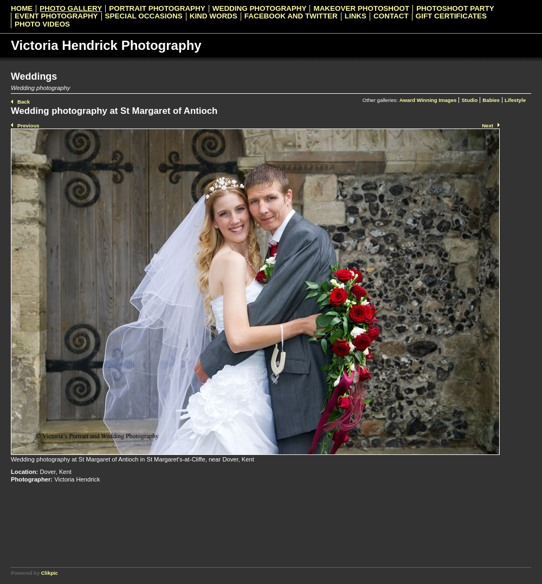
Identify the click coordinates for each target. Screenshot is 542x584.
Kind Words (213, 16)
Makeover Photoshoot (361, 8)
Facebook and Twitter (291, 16)
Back (23, 102)
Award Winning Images (428, 100)
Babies (491, 100)
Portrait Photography (157, 8)
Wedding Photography (259, 8)
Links (355, 16)
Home (22, 8)
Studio (469, 100)
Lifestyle (515, 100)
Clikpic (49, 573)
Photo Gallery (71, 8)
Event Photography (56, 16)
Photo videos (42, 24)
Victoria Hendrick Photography (106, 45)
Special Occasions (144, 16)
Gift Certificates (451, 16)
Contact (391, 16)
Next (487, 126)
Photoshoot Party (455, 8)
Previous (28, 126)
